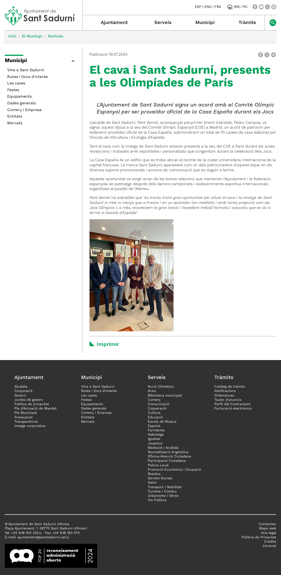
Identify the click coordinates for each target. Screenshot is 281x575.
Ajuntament (114, 22)
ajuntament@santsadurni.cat (42, 537)
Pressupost (23, 417)
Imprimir (108, 344)
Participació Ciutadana (167, 460)
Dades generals (21, 103)
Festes (13, 90)
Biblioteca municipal (165, 395)
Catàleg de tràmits (229, 386)
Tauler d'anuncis (227, 400)
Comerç (154, 400)
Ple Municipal (25, 413)
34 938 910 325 (25, 533)
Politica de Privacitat (259, 537)
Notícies (55, 36)
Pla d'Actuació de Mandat (35, 408)
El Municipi (32, 36)
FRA (218, 7)
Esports (154, 426)
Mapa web (267, 528)
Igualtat (154, 439)
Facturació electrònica (232, 408)
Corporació (23, 391)
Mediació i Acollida (163, 448)
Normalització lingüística (168, 452)
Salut (152, 482)
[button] (73, 61)
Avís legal (268, 533)
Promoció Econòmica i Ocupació (174, 469)
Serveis (163, 22)
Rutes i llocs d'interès (27, 77)
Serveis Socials (160, 478)
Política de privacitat (31, 404)
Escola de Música (162, 421)
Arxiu (152, 391)
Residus (154, 474)
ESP (198, 7)
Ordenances (224, 395)
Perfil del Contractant (232, 404)
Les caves (16, 83)
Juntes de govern (28, 400)
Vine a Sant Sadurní (25, 70)
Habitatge (156, 434)
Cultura (154, 413)
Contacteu (267, 524)
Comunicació (158, 404)
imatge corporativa (29, 426)
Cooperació (157, 408)
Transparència (26, 421)
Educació (155, 417)
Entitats (14, 117)
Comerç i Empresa (24, 110)
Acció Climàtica (160, 386)
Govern (20, 395)
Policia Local (158, 465)
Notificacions (225, 391)
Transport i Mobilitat (165, 487)
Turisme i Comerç (162, 491)
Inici (12, 36)
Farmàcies (156, 430)
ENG (207, 7)
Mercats (14, 123)
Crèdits (270, 541)
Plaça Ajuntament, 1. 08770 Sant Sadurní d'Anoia (45, 528)
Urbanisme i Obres (163, 496)
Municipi (205, 22)
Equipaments (19, 97)
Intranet (269, 546)
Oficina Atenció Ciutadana (169, 456)
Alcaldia (20, 386)
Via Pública (157, 500)
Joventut (155, 443)
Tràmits (247, 22)
